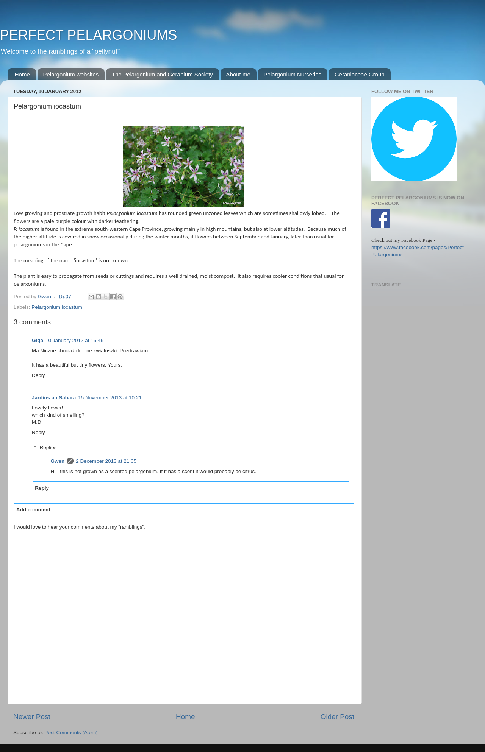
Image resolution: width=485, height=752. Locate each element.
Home (22, 74)
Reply (38, 375)
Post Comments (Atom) (71, 732)
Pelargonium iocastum (56, 307)
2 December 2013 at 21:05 (106, 461)
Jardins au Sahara (54, 397)
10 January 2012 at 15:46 (74, 340)
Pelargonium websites (71, 74)
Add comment (33, 509)
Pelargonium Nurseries (293, 74)
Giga (37, 340)
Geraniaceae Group (360, 74)
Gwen (58, 461)
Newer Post (31, 717)
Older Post (337, 717)
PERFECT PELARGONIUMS (88, 35)
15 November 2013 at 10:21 (109, 397)
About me (238, 74)
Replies (48, 447)
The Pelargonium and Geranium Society (162, 74)
